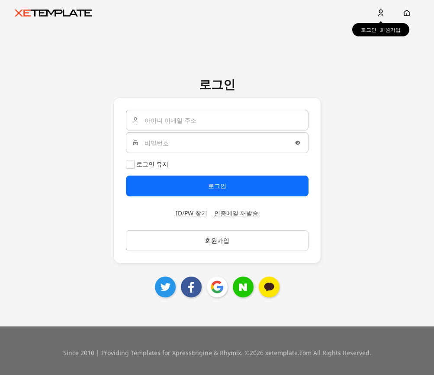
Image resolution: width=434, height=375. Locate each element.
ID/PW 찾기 (191, 213)
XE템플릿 (53, 13)
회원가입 (390, 29)
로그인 (368, 29)
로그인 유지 (152, 164)
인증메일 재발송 (236, 213)
